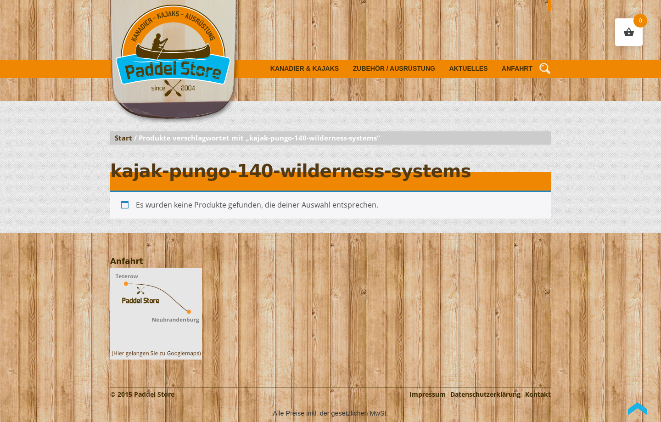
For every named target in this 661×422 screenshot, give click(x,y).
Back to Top (637, 408)
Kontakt (538, 394)
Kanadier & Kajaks (304, 68)
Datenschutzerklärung (485, 394)
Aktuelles (468, 68)
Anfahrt (517, 68)
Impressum (427, 394)
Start (123, 137)
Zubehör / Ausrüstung (394, 68)
